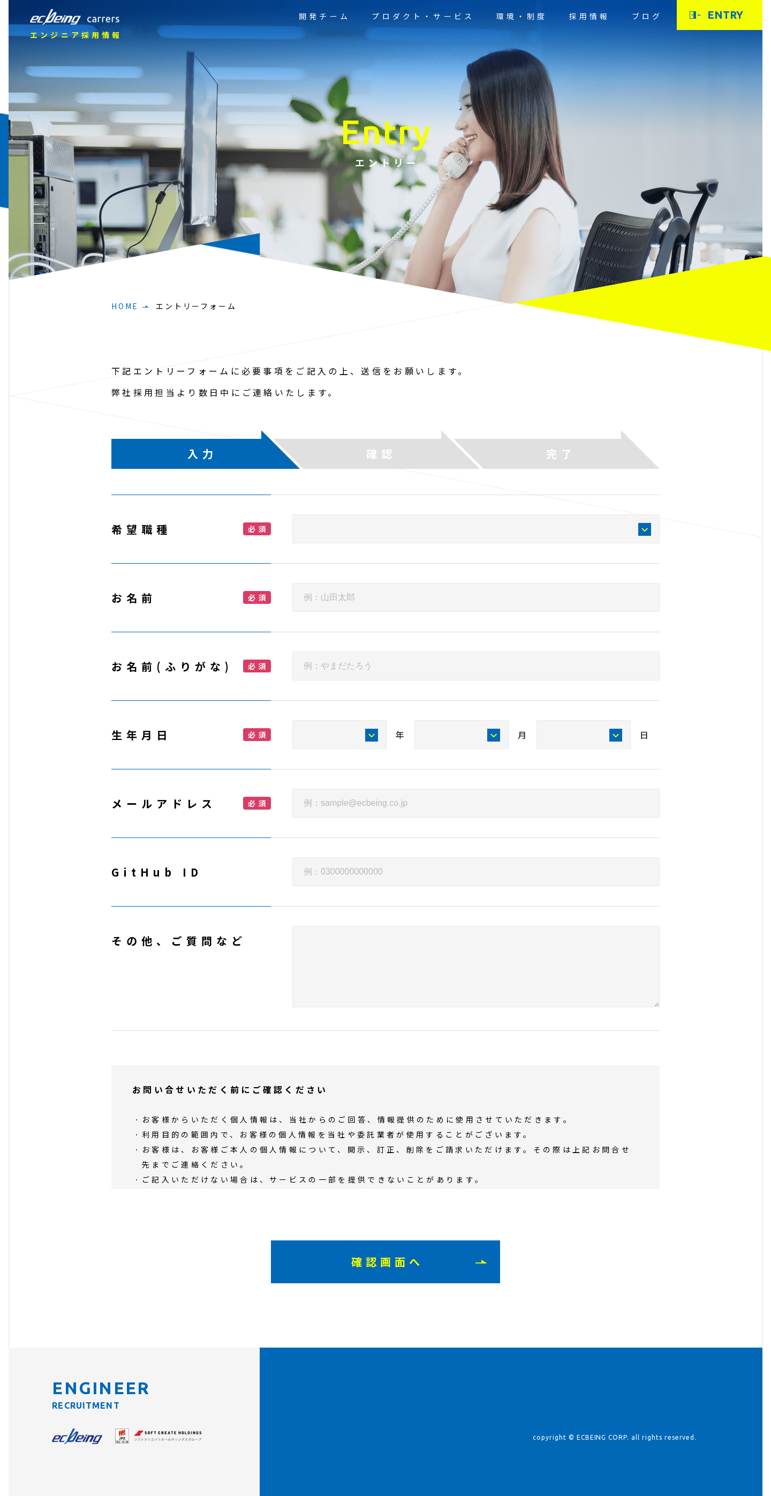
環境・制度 (522, 16)
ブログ (647, 16)
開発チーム (324, 16)
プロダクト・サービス (423, 16)
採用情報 (589, 16)
